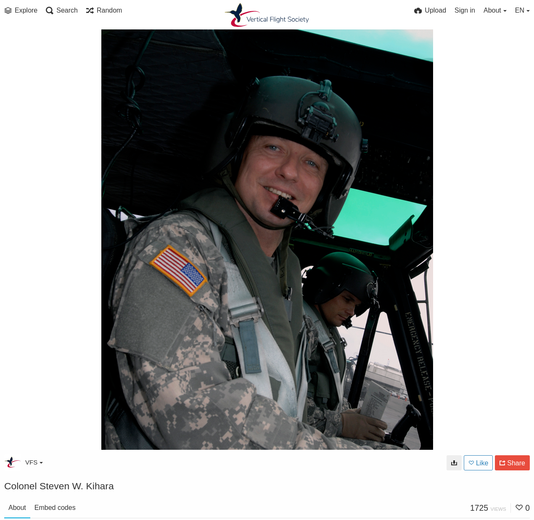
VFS (34, 462)
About (17, 507)
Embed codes (55, 507)
